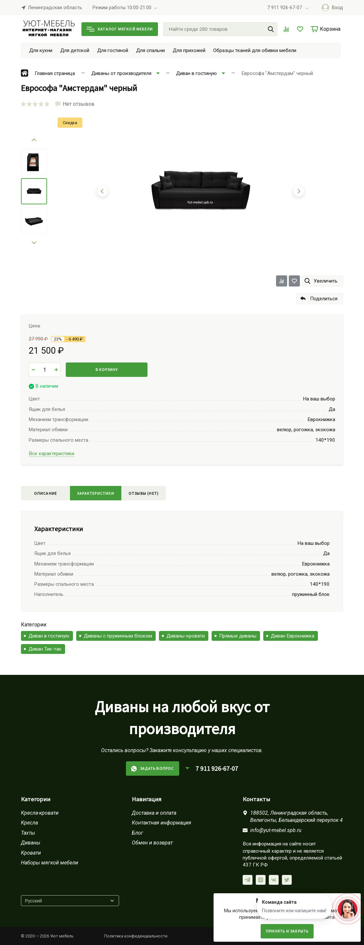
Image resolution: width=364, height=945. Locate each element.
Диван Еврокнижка (292, 636)
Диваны (30, 843)
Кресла (29, 823)
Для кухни (40, 50)
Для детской (74, 50)
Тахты (28, 833)
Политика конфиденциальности (135, 936)
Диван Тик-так (44, 649)
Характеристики (95, 493)
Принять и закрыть (287, 931)
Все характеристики (51, 453)
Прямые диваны (237, 636)
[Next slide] (34, 242)
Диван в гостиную (48, 636)
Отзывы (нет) (144, 493)
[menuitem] (34, 162)
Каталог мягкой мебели (120, 29)
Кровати (31, 853)
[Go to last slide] (34, 140)
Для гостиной (112, 50)
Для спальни (150, 50)
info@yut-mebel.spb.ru (276, 830)
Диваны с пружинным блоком (118, 636)
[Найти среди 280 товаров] (220, 29)
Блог (137, 833)
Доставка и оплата (154, 813)
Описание (45, 493)
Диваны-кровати (185, 636)
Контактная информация (161, 823)
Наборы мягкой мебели (49, 863)
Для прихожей (189, 50)
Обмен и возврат (152, 843)
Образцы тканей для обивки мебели (254, 50)
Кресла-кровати (40, 813)
